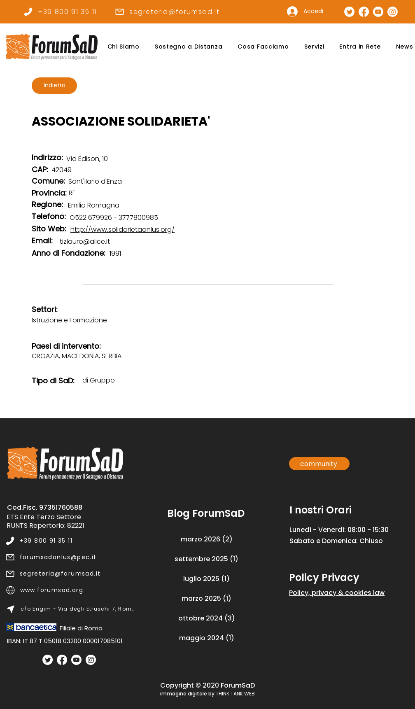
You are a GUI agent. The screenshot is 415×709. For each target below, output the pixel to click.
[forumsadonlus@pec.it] (70, 557)
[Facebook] (62, 660)
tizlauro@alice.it (85, 241)
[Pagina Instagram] (392, 12)
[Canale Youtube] (378, 12)
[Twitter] (47, 660)
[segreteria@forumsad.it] (166, 11)
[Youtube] (76, 660)
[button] (123, 46)
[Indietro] (54, 85)
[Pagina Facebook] (364, 12)
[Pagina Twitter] (349, 12)
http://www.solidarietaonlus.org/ (122, 229)
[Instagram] (91, 660)
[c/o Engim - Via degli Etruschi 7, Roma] (70, 609)
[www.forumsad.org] (70, 590)
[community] (319, 463)
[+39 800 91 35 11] (60, 11)
